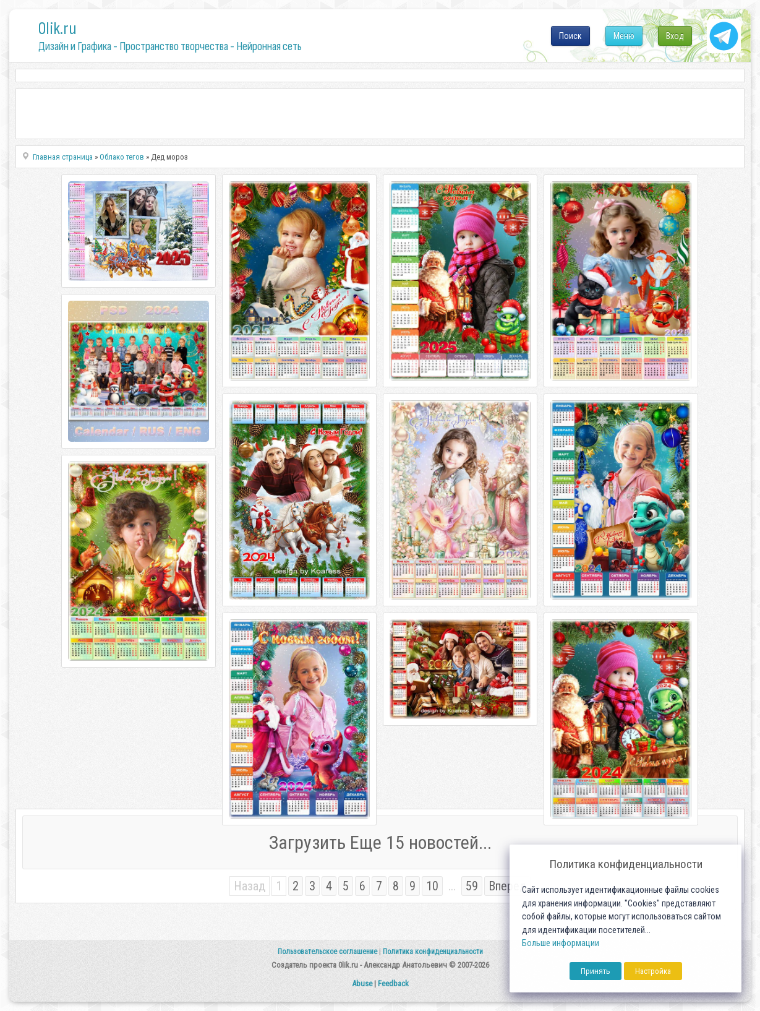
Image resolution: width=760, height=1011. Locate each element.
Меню (623, 36)
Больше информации (560, 943)
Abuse (362, 983)
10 (432, 886)
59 (472, 886)
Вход (675, 36)
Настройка (653, 971)
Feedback (393, 983)
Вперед (507, 886)
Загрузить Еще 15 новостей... (380, 842)
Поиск (570, 36)
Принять (595, 971)
